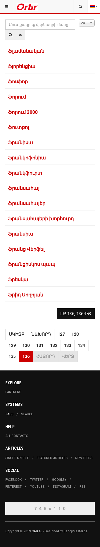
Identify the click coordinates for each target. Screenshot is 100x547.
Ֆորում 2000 (23, 112)
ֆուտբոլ (18, 127)
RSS (82, 487)
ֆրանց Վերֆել (26, 249)
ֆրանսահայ (23, 188)
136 (26, 356)
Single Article (17, 458)
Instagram (62, 487)
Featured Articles (52, 458)
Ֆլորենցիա (21, 66)
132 (53, 345)
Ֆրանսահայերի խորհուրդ (41, 218)
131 (39, 345)
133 (67, 345)
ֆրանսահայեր (26, 203)
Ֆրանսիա (20, 233)
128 (75, 334)
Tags (9, 414)
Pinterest (13, 487)
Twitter (36, 480)
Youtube (37, 487)
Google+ (59, 480)
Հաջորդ (45, 356)
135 (12, 356)
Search (27, 414)
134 (81, 345)
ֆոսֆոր (18, 81)
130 (26, 345)
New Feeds (83, 458)
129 (12, 345)
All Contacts (16, 436)
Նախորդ (41, 334)
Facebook (13, 480)
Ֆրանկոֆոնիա (27, 157)
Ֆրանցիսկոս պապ (31, 264)
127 (61, 334)
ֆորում (17, 96)
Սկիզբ (17, 334)
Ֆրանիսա (20, 142)
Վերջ (68, 356)
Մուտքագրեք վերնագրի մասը (5, 19)
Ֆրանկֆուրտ (25, 173)
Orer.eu (37, 531)
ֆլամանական (26, 51)
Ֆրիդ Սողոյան (25, 294)
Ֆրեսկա (18, 279)
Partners (13, 392)
